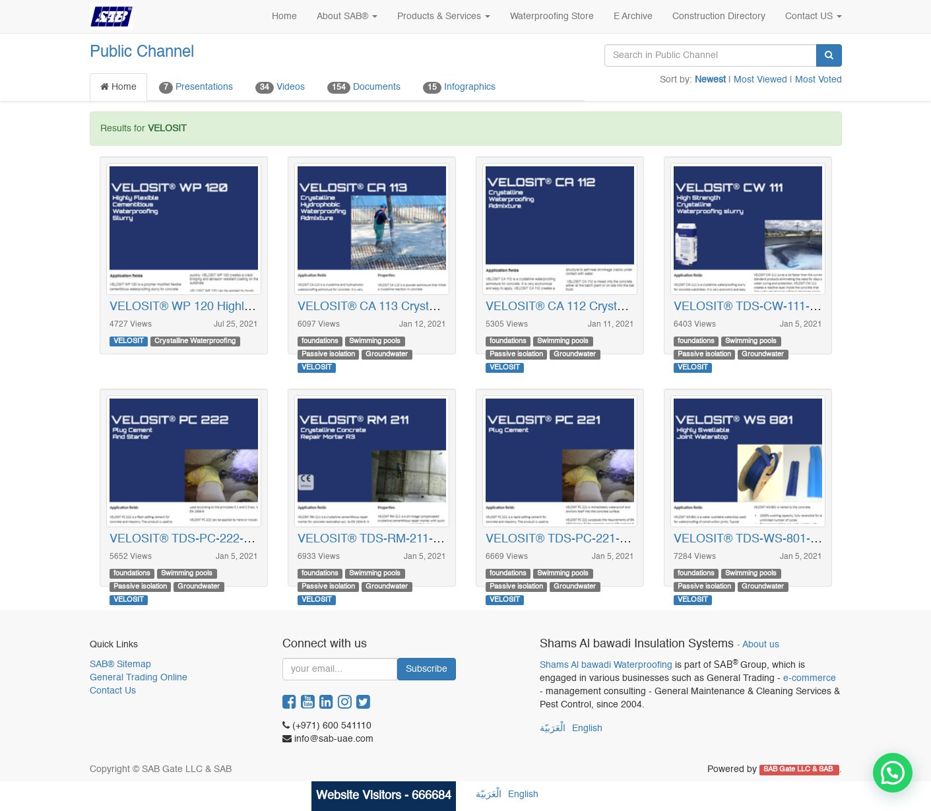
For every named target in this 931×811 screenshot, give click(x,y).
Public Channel (142, 53)
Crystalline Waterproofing (195, 341)
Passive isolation (328, 354)
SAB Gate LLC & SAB (799, 770)
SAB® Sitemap (120, 664)
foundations (320, 341)
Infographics (459, 88)
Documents (364, 88)
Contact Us (113, 691)
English (587, 728)
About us (760, 645)
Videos (280, 88)
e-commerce (809, 678)
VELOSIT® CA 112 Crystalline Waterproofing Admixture (632, 307)
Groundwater (387, 354)
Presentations (196, 88)
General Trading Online (138, 677)
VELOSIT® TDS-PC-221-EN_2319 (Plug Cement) (617, 539)
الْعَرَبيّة (552, 728)
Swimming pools (375, 341)
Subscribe (426, 669)
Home (118, 87)
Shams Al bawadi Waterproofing (606, 665)
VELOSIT (128, 341)
